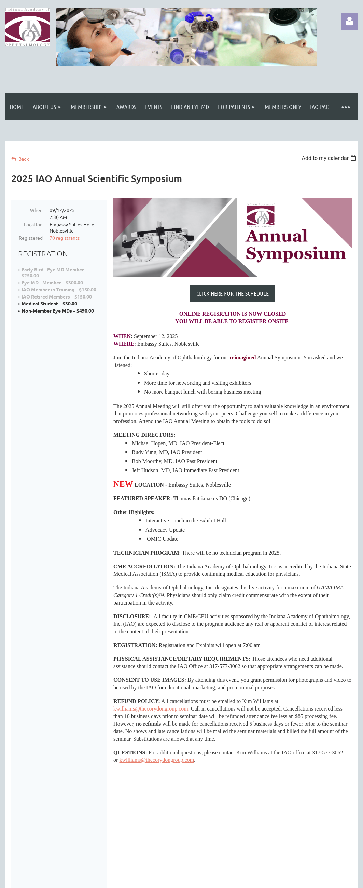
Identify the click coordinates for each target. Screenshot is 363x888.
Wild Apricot (276, 880)
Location (33, 224)
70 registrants (65, 238)
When (36, 210)
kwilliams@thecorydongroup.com (150, 709)
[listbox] (330, 158)
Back (23, 159)
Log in (349, 21)
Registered (31, 238)
